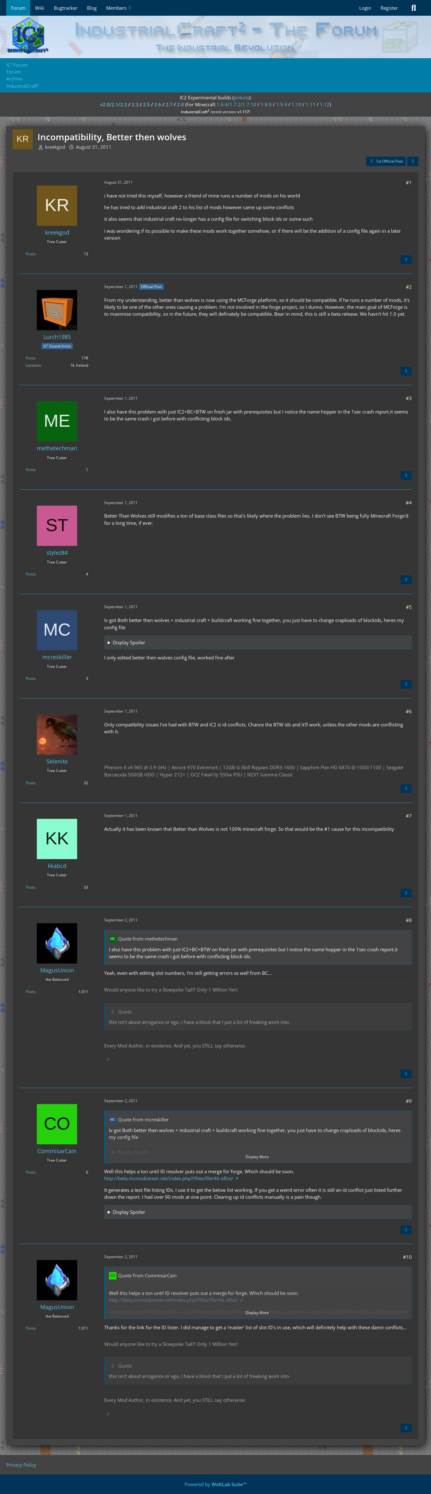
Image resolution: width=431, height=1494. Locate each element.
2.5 (146, 104)
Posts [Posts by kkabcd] (30, 887)
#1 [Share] (409, 182)
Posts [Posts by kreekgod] (30, 254)
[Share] (412, 161)
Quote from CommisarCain (147, 1275)
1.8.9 (266, 104)
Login (365, 8)
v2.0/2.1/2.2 (113, 104)
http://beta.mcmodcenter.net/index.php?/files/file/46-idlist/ (168, 1178)
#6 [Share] (409, 711)
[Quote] (406, 259)
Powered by (215, 1484)
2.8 (180, 104)
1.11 (310, 104)
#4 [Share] (409, 502)
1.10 (296, 104)
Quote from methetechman (148, 939)
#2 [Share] (409, 287)
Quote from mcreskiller (143, 1119)
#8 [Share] (409, 920)
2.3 (135, 104)
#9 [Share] (409, 1101)
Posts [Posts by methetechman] (30, 469)
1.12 (325, 104)
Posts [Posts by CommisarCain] (30, 1172)
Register (389, 8)
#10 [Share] (407, 1257)
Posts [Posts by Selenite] (30, 783)
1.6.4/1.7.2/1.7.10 (236, 104)
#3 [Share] (409, 398)
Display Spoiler (129, 642)
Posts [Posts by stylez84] (30, 574)
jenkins (241, 97)
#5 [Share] (409, 607)
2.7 (169, 104)
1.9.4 (281, 104)
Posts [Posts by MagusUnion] (30, 991)
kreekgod (55, 147)
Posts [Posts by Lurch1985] (30, 358)
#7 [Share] (409, 816)
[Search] (414, 8)
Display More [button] (257, 1156)
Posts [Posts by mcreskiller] (30, 678)
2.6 (157, 104)
